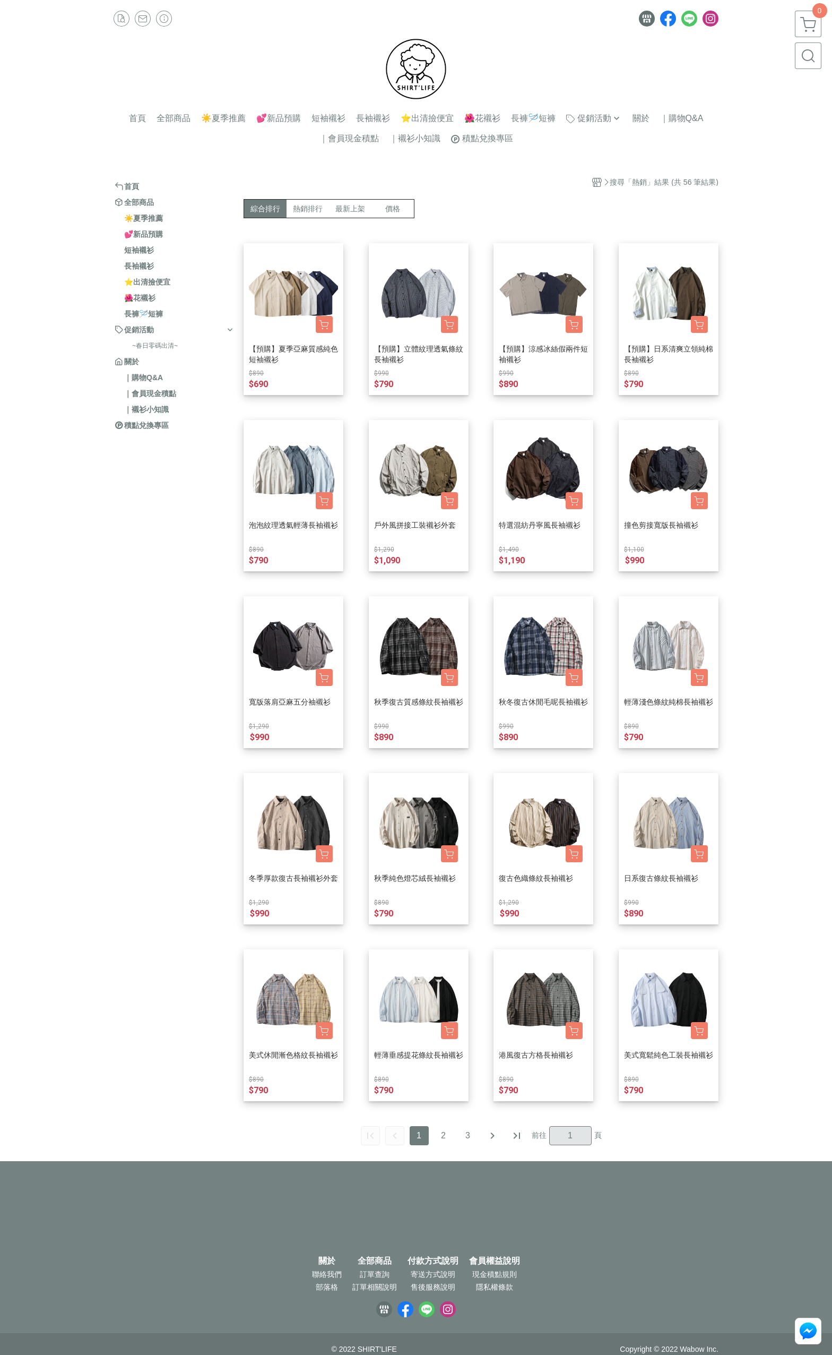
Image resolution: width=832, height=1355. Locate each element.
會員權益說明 (494, 1261)
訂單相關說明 (374, 1287)
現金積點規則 (494, 1274)
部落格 (327, 1287)
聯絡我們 (327, 1274)
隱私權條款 (494, 1287)
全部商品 (375, 1261)
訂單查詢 (374, 1274)
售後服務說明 (433, 1287)
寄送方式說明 (433, 1274)
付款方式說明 (433, 1261)
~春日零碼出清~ (155, 345)
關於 (326, 1261)
